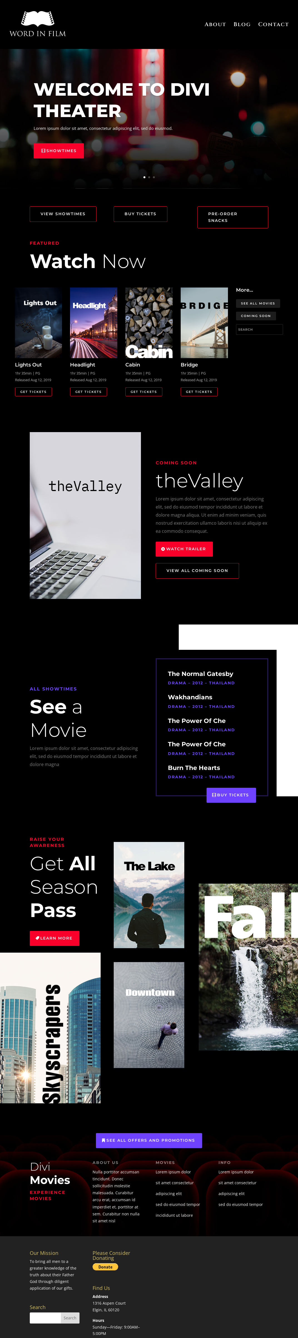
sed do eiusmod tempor (178, 1204)
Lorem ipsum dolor (173, 1172)
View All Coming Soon (197, 570)
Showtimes (61, 150)
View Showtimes (63, 213)
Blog (242, 25)
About (215, 25)
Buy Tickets (141, 213)
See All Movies (258, 303)
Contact (273, 25)
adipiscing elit (169, 1193)
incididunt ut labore (174, 1215)
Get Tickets (33, 392)
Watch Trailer (186, 548)
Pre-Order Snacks (222, 217)
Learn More (56, 938)
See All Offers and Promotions (150, 1140)
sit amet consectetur (175, 1182)
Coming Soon (256, 316)
